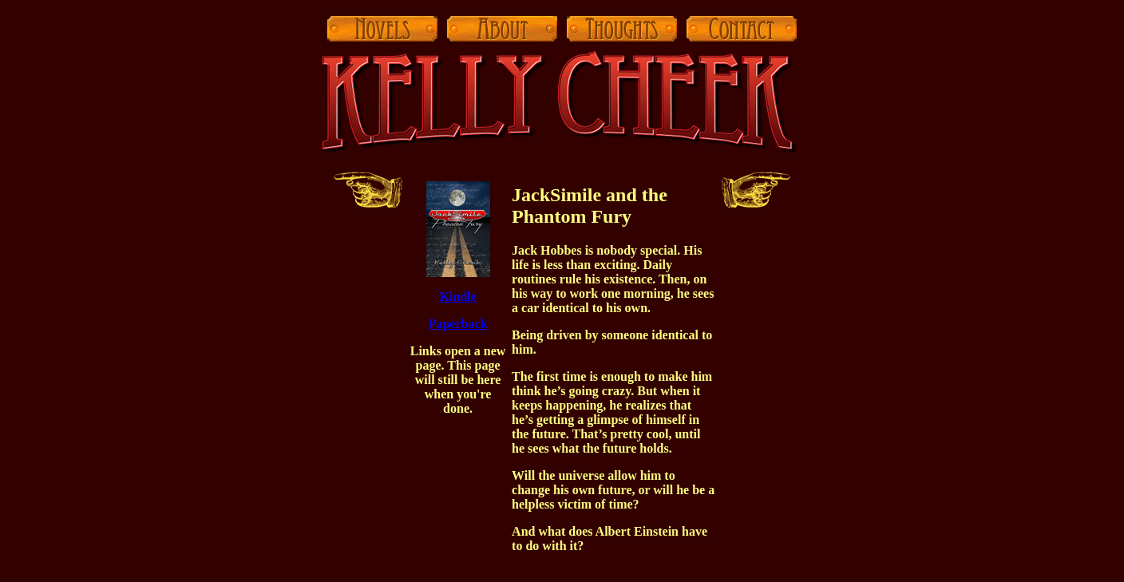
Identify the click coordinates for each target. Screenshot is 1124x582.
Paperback (458, 324)
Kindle (457, 296)
